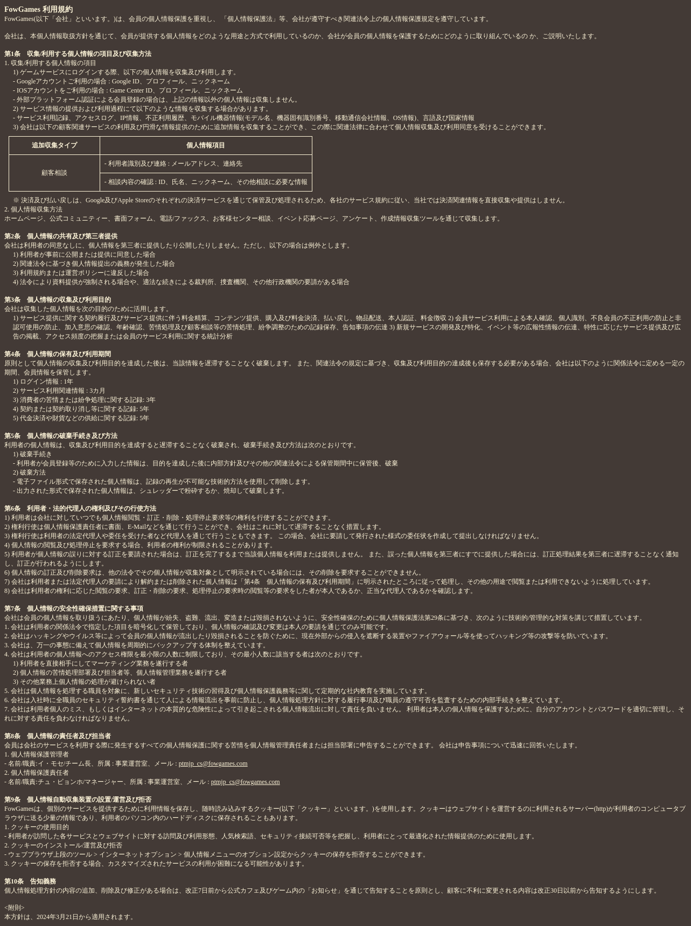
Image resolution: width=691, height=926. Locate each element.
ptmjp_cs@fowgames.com (213, 763)
